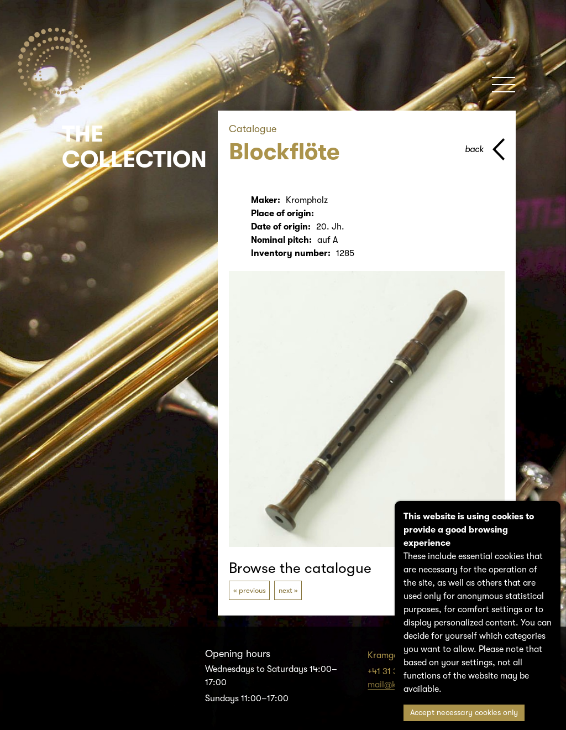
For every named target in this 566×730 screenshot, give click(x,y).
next (285, 590)
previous (252, 590)
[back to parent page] (485, 149)
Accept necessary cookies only (464, 712)
